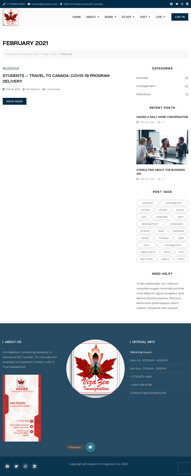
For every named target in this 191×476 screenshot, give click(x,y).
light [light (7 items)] (181, 237)
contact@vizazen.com (43, 4)
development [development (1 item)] (150, 223)
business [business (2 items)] (148, 202)
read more (14, 101)
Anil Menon (33, 89)
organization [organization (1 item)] (147, 251)
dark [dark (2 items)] (180, 216)
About (91, 17)
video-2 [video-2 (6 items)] (165, 258)
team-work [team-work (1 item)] (146, 258)
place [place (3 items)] (167, 251)
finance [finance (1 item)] (145, 230)
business (142, 78)
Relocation (11, 68)
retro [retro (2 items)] (181, 251)
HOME (77, 17)
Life (159, 17)
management (145, 86)
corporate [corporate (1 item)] (162, 216)
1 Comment (53, 89)
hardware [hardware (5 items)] (178, 230)
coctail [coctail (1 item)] (180, 209)
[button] (90, 447)
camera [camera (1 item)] (145, 209)
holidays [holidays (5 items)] (164, 237)
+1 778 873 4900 (14, 4)
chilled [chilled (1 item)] (163, 209)
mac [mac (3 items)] (146, 245)
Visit (144, 17)
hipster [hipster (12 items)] (145, 237)
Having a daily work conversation (162, 117)
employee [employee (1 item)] (176, 223)
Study (127, 17)
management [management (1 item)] (172, 245)
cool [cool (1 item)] (143, 216)
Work (109, 17)
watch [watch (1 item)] (181, 258)
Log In (180, 16)
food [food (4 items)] (161, 230)
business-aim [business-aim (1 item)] (174, 202)
